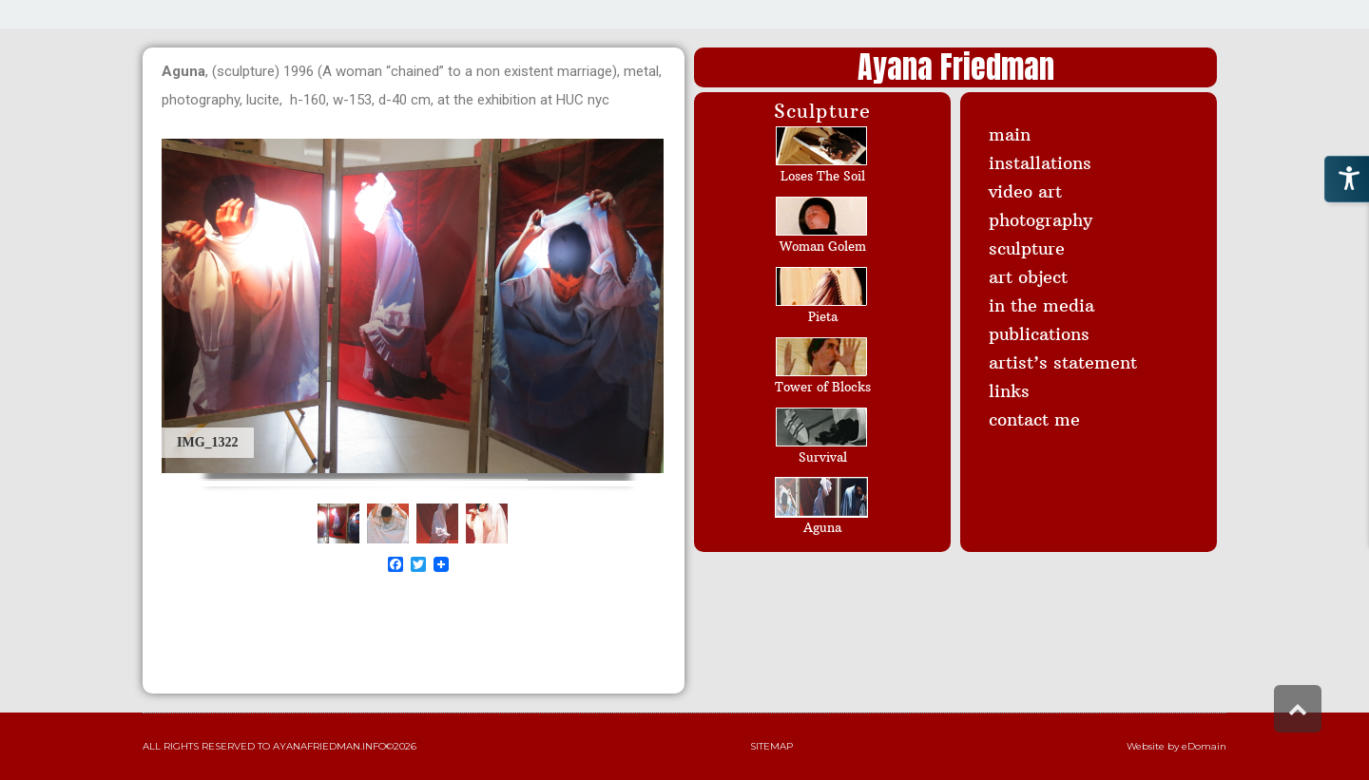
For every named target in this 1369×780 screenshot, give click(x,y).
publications (1039, 334)
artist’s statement (1063, 362)
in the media (1041, 305)
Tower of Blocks (823, 386)
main (1010, 134)
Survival (823, 457)
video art (1025, 191)
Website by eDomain (1176, 746)
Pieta (823, 316)
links (1009, 391)
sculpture (1027, 248)
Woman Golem (823, 246)
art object (1028, 277)
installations (1040, 163)
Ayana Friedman (956, 67)
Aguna (822, 527)
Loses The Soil (823, 175)
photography (1040, 220)
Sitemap (771, 746)
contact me (1034, 419)
